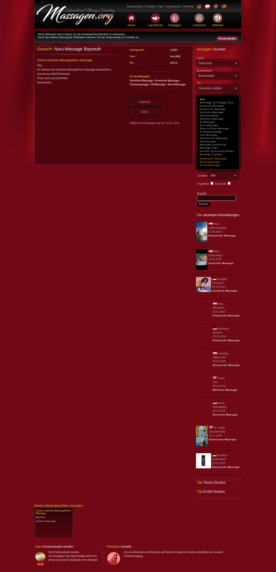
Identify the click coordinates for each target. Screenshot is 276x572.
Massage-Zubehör (211, 154)
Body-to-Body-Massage (214, 128)
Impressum (173, 6)
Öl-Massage (207, 122)
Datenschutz (135, 6)
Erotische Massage (212, 106)
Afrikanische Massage (214, 138)
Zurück (145, 111)
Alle (202, 99)
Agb (160, 6)
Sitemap (188, 6)
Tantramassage (209, 115)
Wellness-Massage (211, 118)
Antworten (145, 101)
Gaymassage (208, 141)
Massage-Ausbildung (213, 144)
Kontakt (150, 6)
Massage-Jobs (209, 148)
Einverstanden (227, 38)
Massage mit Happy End (216, 102)
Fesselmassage (210, 165)
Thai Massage (208, 135)
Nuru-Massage (209, 125)
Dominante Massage (213, 158)
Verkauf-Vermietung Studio (217, 151)
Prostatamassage (211, 131)
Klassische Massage (213, 109)
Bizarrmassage (210, 162)
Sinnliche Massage (212, 112)
